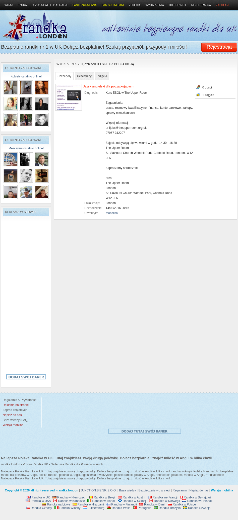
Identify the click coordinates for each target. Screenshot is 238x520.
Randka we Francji (162, 497)
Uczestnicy (84, 76)
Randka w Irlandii (101, 501)
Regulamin (179, 490)
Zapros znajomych (15, 410)
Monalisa (112, 213)
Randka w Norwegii (164, 501)
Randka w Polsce (182, 504)
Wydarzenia (66, 64)
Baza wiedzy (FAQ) (14, 420)
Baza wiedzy (127, 490)
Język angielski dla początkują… (109, 64)
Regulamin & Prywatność (18, 400)
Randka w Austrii (131, 497)
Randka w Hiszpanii (88, 504)
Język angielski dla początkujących (108, 86)
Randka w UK (38, 497)
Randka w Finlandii (121, 504)
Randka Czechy (39, 508)
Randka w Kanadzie (69, 501)
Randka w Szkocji (132, 501)
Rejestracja (201, 5)
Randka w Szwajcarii (195, 497)
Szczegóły (64, 76)
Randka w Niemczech (69, 497)
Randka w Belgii (102, 497)
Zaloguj (222, 5)
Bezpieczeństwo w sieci (154, 490)
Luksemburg (93, 508)
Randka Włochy (67, 508)
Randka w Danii (152, 504)
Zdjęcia (102, 76)
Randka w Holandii (197, 501)
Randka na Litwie (56, 504)
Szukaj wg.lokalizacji (50, 5)
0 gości (207, 87)
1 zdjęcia (208, 95)
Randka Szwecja (197, 508)
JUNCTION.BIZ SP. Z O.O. (98, 490)
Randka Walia (119, 508)
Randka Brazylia (167, 508)
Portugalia (142, 508)
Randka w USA (38, 501)
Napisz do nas (198, 490)
